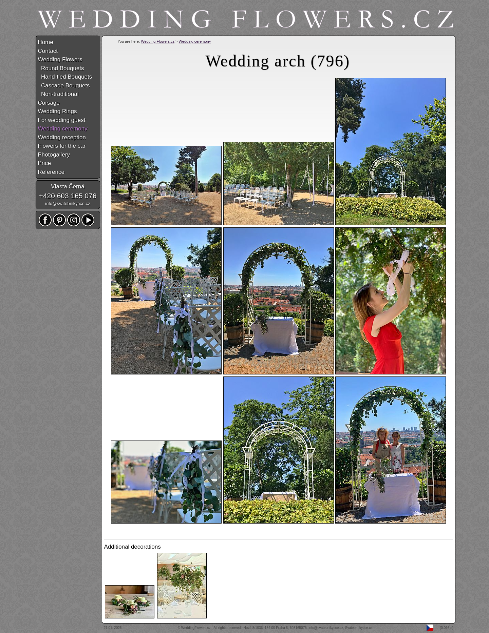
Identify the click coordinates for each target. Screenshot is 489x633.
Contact (48, 51)
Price (44, 163)
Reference (51, 172)
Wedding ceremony (195, 41)
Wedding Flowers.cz (157, 41)
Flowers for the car (62, 146)
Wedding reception (62, 137)
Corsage (49, 103)
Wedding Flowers (60, 59)
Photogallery (54, 154)
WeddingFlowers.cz (196, 628)
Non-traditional (58, 94)
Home (45, 42)
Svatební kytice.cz (359, 628)
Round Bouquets (61, 68)
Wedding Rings (57, 111)
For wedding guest (62, 120)
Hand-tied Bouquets (65, 77)
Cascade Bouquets (64, 85)
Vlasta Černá (67, 186)
